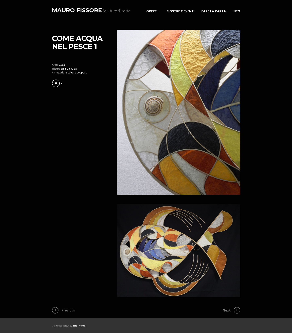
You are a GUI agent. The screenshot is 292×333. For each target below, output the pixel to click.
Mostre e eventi (180, 11)
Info (236, 11)
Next (227, 310)
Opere (151, 11)
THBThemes (80, 325)
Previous (68, 310)
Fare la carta (213, 11)
